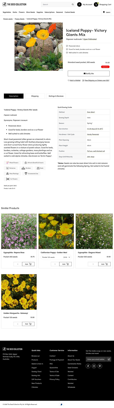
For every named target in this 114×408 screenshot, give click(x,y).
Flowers (21, 12)
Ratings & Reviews (56, 96)
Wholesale (71, 387)
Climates (35, 387)
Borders (26, 168)
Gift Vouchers (36, 379)
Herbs (15, 12)
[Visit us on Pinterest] (100, 366)
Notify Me (89, 73)
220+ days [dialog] (90, 156)
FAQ (51, 364)
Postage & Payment (57, 360)
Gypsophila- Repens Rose (13, 252)
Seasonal (59, 12)
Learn (106, 12)
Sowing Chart (36, 371)
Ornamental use (31, 173)
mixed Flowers (12, 162)
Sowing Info (36, 375)
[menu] (73, 4)
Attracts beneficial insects (33, 162)
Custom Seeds (70, 12)
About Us (71, 356)
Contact (52, 356)
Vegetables (7, 12)
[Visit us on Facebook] (88, 366)
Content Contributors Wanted (72, 379)
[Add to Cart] (28, 264)
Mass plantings (12, 173)
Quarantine (54, 367)
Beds (40, 168)
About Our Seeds (74, 360)
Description (13, 96)
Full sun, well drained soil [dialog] (96, 151)
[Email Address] (96, 359)
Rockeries (10, 168)
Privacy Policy (54, 379)
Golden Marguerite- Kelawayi (15, 313)
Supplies (40, 12)
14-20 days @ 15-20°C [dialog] (95, 129)
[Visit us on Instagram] (94, 366)
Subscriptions (49, 12)
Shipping (35, 96)
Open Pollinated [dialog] (90, 39)
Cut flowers (11, 179)
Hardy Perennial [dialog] (93, 134)
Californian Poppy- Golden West (54, 252)
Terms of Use (54, 371)
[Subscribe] (108, 359)
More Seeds (30, 12)
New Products (37, 383)
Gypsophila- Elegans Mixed (89, 252)
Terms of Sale (54, 375)
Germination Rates (74, 364)
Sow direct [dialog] (91, 112)
